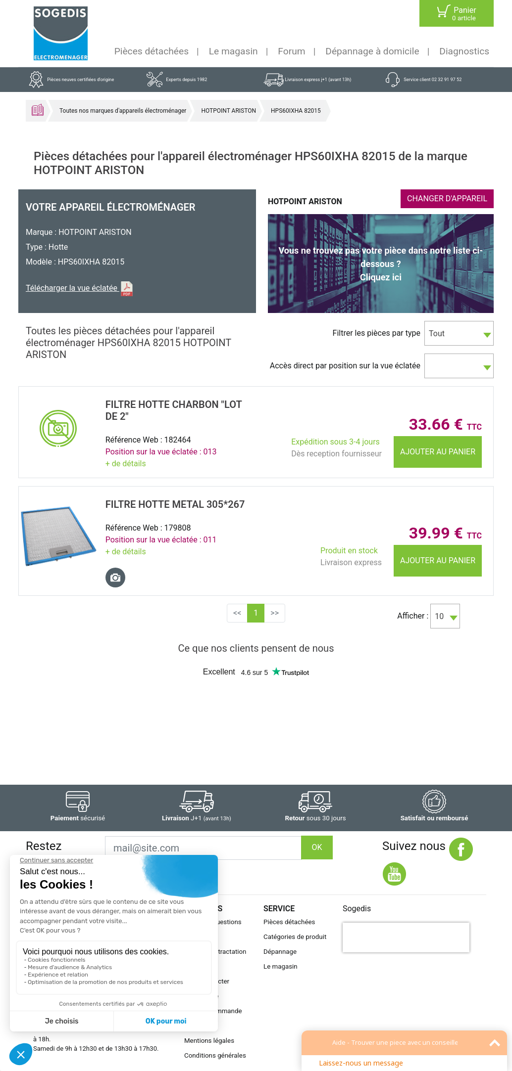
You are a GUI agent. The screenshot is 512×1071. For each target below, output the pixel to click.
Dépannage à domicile (372, 51)
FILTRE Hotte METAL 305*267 (175, 504)
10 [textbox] (439, 616)
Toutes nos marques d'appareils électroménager (122, 110)
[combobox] (459, 333)
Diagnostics (464, 51)
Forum (291, 51)
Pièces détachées (151, 51)
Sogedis (357, 908)
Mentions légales (209, 1040)
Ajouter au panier (437, 451)
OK (316, 847)
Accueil (38, 110)
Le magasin (233, 51)
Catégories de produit (294, 936)
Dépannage (280, 951)
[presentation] (406, 937)
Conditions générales (215, 1055)
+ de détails (125, 463)
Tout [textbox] (437, 333)
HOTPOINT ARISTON (228, 110)
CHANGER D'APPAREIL (447, 198)
